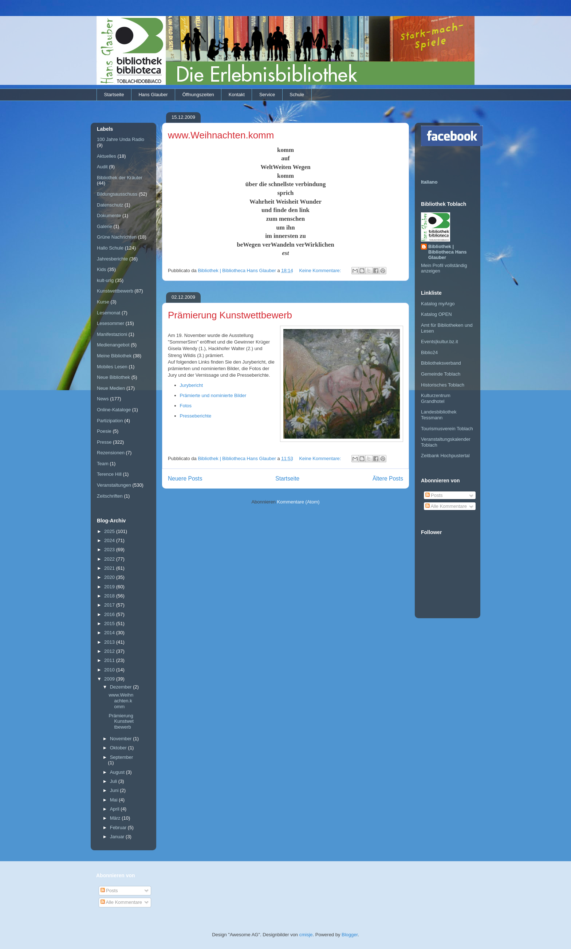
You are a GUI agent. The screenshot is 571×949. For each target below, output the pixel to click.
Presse (104, 442)
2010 (110, 669)
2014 (110, 632)
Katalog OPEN (436, 314)
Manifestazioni (112, 334)
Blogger (350, 934)
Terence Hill (109, 474)
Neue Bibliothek (113, 377)
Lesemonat (108, 312)
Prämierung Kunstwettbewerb (230, 315)
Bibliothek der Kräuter (119, 177)
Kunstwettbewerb (115, 291)
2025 (110, 531)
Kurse (103, 302)
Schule (297, 94)
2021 (110, 568)
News (103, 398)
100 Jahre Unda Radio (120, 139)
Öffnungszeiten (198, 94)
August (118, 772)
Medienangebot (113, 345)
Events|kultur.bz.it (439, 341)
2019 (110, 586)
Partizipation (110, 420)
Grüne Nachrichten (117, 237)
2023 (110, 549)
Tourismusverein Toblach (447, 428)
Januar (118, 836)
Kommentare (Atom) (298, 502)
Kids (101, 269)
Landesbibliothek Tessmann (439, 414)
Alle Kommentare (446, 506)
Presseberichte (196, 416)
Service (267, 94)
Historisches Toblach (442, 385)
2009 (110, 679)
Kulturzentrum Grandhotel (435, 398)
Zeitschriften (110, 496)
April (115, 809)
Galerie (104, 226)
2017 (110, 605)
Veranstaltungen (114, 485)
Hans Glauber (153, 94)
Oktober (119, 747)
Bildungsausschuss (117, 194)
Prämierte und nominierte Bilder (213, 395)
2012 (110, 651)
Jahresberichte (112, 259)
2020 (110, 577)
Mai (114, 800)
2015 (110, 623)
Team (103, 463)
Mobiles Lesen (112, 366)
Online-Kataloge (114, 409)
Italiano (429, 182)
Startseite (114, 94)
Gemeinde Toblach (440, 374)
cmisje (306, 934)
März (116, 818)
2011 (110, 660)
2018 (110, 596)
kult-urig (105, 280)
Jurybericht (191, 385)
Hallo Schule (110, 248)
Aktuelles (106, 156)
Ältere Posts (388, 478)
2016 (110, 614)
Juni (115, 790)
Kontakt (237, 94)
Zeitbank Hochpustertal (445, 455)
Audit (102, 166)
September (121, 757)
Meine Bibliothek (114, 355)
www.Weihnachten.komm (221, 135)
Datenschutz (110, 205)
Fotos (186, 405)
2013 (110, 642)
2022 (110, 559)
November (121, 738)
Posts (434, 495)
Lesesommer (110, 323)
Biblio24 (429, 352)
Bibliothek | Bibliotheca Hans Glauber (447, 252)
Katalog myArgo (438, 303)
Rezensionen (111, 452)
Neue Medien (111, 388)
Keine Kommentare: (320, 270)
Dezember (121, 687)
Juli (114, 781)
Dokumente (109, 215)
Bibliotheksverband (441, 363)
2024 (110, 540)
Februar (119, 827)
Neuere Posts (185, 478)
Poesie (104, 431)
